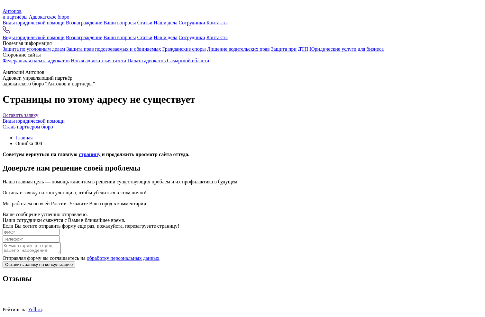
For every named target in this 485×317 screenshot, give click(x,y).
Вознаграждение (84, 22)
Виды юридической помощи (34, 22)
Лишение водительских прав (238, 49)
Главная (24, 137)
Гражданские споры (184, 49)
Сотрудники (192, 22)
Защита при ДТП (289, 49)
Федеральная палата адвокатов (36, 60)
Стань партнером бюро (28, 126)
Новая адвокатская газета (98, 60)
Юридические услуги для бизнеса (346, 49)
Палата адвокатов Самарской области (168, 60)
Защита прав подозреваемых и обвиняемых (113, 49)
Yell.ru (35, 311)
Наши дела (166, 22)
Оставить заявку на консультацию (39, 266)
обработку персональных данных (123, 260)
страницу (90, 154)
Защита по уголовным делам (34, 49)
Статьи (144, 22)
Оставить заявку (20, 115)
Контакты (217, 22)
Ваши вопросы (120, 22)
